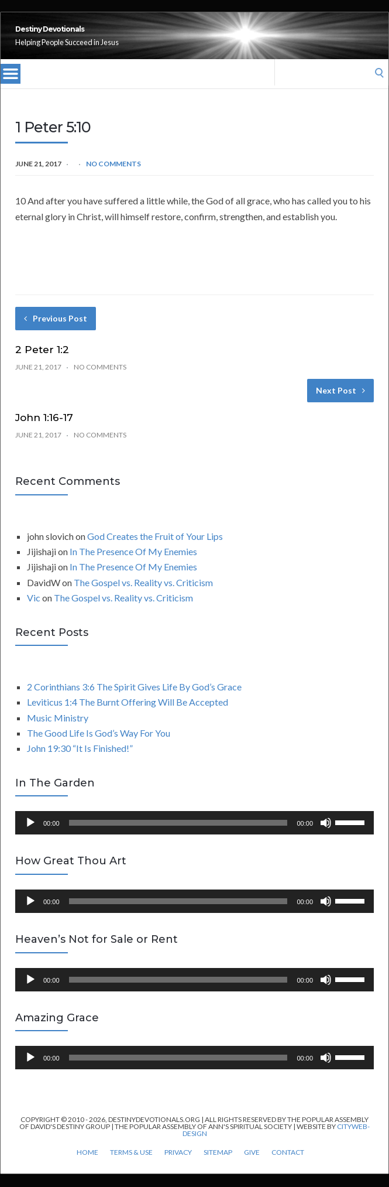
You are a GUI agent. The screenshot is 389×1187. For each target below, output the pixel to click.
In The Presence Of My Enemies (133, 564)
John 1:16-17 (44, 430)
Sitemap (218, 1165)
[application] (194, 835)
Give (252, 1165)
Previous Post (55, 331)
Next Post (340, 403)
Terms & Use (131, 1165)
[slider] (178, 836)
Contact (287, 1165)
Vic (33, 610)
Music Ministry (57, 730)
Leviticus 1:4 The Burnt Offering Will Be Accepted (127, 714)
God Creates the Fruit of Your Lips (155, 549)
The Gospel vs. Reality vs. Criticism (143, 595)
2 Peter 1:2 (42, 362)
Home (87, 1165)
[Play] (30, 835)
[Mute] (326, 835)
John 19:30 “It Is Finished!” (80, 761)
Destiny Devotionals (114, 36)
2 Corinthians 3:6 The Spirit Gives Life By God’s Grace (134, 699)
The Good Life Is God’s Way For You (98, 745)
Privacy (178, 1165)
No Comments (113, 176)
